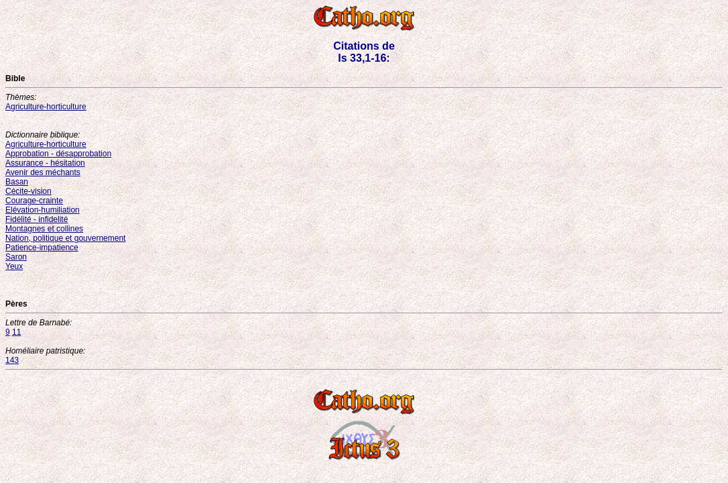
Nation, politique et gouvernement (65, 238)
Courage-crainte (34, 200)
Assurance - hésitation (45, 163)
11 (16, 332)
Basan (16, 181)
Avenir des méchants (42, 172)
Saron (16, 257)
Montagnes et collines (44, 228)
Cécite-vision (28, 191)
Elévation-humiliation (42, 210)
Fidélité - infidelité (36, 219)
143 (12, 360)
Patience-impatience (41, 247)
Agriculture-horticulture (45, 106)
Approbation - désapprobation (58, 153)
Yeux (14, 266)
